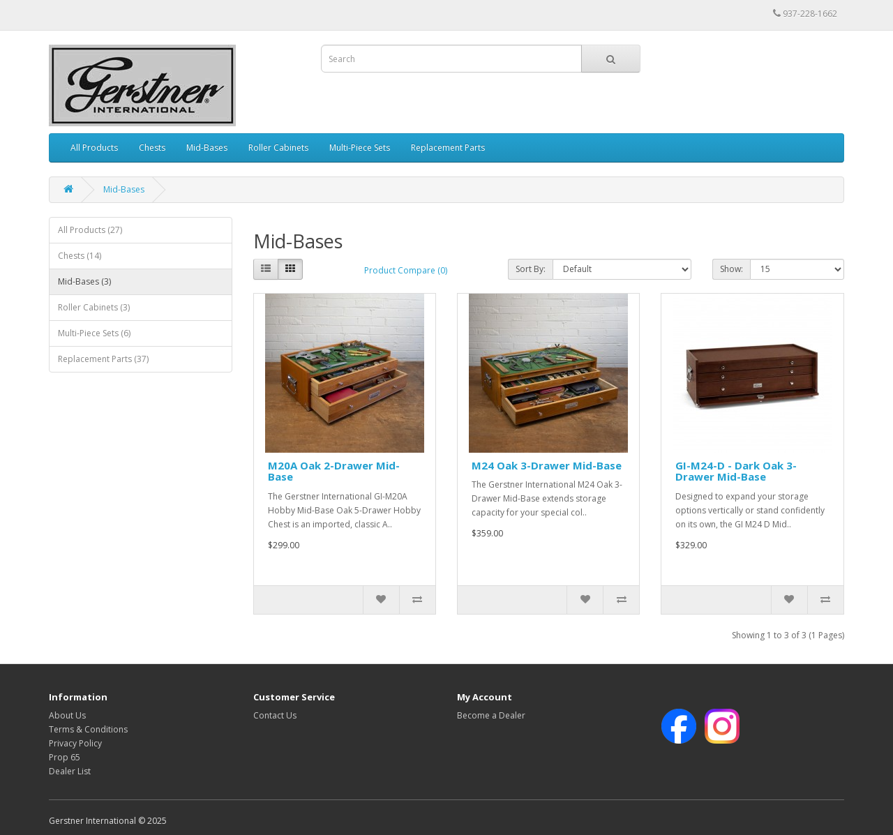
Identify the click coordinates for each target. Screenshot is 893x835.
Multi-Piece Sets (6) (94, 333)
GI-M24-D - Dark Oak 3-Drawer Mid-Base (736, 471)
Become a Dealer (491, 715)
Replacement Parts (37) (103, 359)
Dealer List (70, 771)
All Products (94, 147)
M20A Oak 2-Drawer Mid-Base (334, 471)
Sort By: (531, 269)
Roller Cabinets (278, 147)
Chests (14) (79, 256)
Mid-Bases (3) (84, 281)
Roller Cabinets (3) (94, 307)
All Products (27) (90, 230)
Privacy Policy (75, 743)
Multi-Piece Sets (359, 147)
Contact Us (275, 715)
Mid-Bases (206, 147)
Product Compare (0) (405, 270)
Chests (152, 147)
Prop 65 (64, 757)
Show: (731, 269)
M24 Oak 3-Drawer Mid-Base (547, 465)
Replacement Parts (448, 147)
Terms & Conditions (88, 729)
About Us (67, 715)
